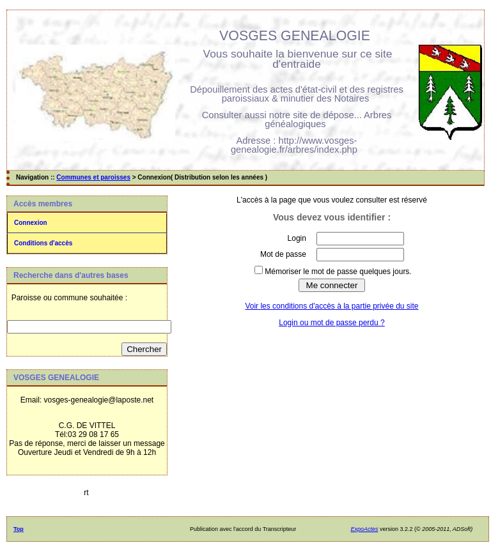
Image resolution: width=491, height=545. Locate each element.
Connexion (30, 222)
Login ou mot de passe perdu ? (331, 322)
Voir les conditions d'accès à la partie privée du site (331, 306)
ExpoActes (364, 529)
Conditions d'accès (43, 243)
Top (18, 529)
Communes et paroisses (93, 177)
